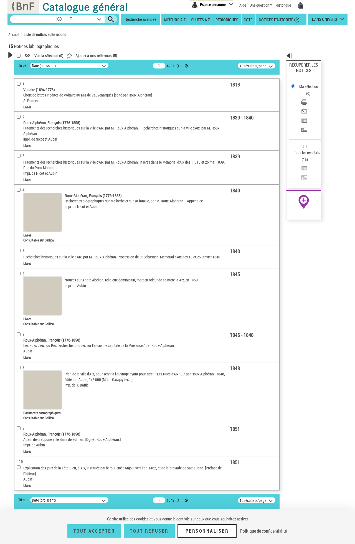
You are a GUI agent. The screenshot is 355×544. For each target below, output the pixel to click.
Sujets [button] (19, 223)
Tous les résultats (303, 118)
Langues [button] (21, 204)
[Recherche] (33, 19)
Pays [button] (18, 259)
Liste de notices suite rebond (45, 34)
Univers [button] (20, 241)
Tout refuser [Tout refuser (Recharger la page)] (149, 531)
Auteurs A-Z (175, 19)
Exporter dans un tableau (309, 96)
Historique (283, 5)
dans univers (324, 20)
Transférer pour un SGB (308, 103)
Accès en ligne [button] (26, 151)
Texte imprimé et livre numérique (41, 168)
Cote (248, 19)
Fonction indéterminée (33, 142)
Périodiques (226, 19)
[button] (59, 19)
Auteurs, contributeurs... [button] (35, 195)
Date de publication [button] (30, 213)
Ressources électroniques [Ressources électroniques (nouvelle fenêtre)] (301, 175)
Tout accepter (94, 531)
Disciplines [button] (23, 250)
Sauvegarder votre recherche (43, 91)
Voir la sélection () (120, 55)
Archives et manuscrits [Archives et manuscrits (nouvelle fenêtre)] (299, 169)
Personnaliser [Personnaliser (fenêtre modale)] (207, 531)
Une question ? (261, 5)
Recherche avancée (140, 19)
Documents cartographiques (37, 177)
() (162, 55)
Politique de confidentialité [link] (263, 531)
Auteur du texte (29, 126)
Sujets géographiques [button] (33, 232)
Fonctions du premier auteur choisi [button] (38, 114)
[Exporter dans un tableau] (311, 97)
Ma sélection (299, 73)
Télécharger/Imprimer (307, 83)
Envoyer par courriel (305, 90)
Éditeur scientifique (30, 134)
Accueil (13, 34)
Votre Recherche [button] (31, 64)
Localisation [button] (24, 185)
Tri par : (95, 65)
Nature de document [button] (31, 160)
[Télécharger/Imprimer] (311, 83)
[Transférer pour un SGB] (311, 103)
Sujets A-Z (200, 19)
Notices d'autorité (275, 19)
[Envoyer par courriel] (311, 90)
